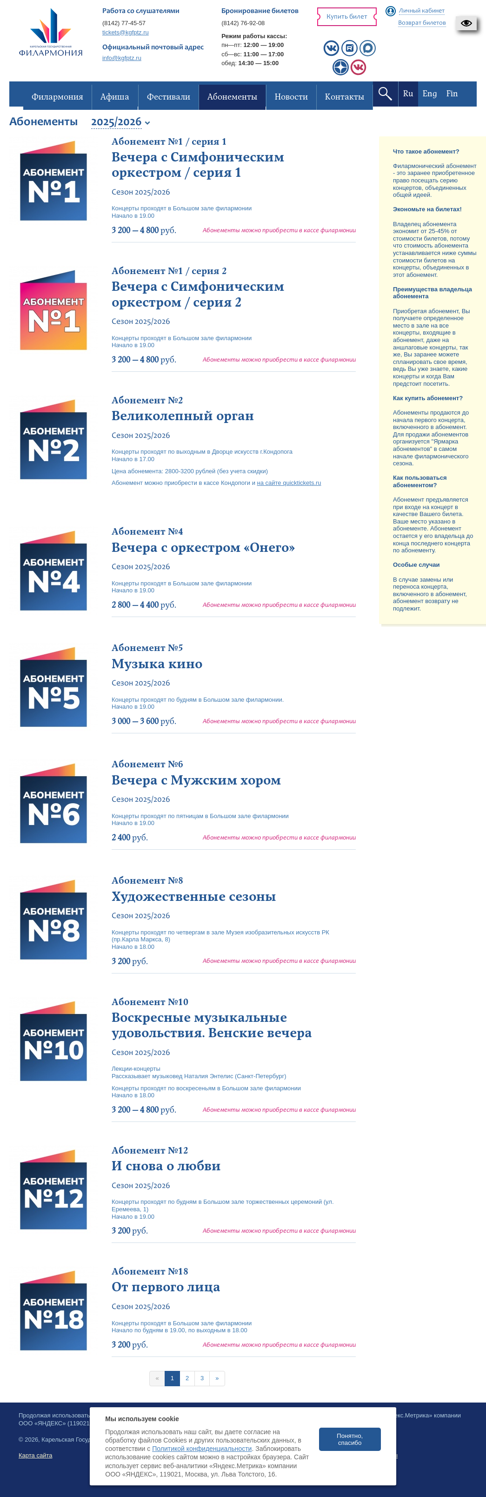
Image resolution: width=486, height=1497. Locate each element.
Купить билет (346, 16)
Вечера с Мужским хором (196, 780)
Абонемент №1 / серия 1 (169, 142)
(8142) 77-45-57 (124, 23)
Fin (452, 93)
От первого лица (166, 1287)
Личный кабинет (422, 11)
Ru (408, 93)
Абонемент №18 (150, 1272)
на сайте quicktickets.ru (289, 482)
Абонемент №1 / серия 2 (169, 271)
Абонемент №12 (150, 1151)
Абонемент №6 (147, 765)
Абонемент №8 (147, 881)
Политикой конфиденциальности (202, 1448)
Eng (429, 93)
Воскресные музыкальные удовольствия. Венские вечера (212, 1025)
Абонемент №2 (147, 401)
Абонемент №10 (150, 1002)
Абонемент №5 (147, 648)
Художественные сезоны (194, 896)
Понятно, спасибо (350, 1439)
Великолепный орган (183, 416)
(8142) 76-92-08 (243, 23)
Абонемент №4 (147, 532)
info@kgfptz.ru (121, 57)
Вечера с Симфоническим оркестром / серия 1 (198, 165)
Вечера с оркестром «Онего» (203, 547)
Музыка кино (157, 664)
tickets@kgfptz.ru (125, 32)
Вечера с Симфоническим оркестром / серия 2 (198, 294)
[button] (466, 23)
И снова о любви (166, 1166)
